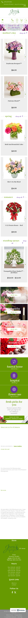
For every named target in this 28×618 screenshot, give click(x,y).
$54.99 (14, 188)
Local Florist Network (11, 617)
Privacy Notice (18, 615)
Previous (2, 57)
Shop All (22, 33)
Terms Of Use (9, 615)
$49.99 (14, 151)
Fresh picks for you (14, 407)
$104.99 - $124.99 (14, 278)
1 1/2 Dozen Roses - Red (14, 225)
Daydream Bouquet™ (14, 63)
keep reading (18, 446)
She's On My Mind (14, 182)
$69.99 (14, 107)
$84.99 (14, 70)
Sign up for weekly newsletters (14, 417)
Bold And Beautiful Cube (14, 144)
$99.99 (14, 232)
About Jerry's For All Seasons (10, 427)
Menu (2, 22)
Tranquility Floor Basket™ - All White (14, 272)
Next (25, 57)
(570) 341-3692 (8, 2)
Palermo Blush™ (14, 101)
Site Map (20, 617)
